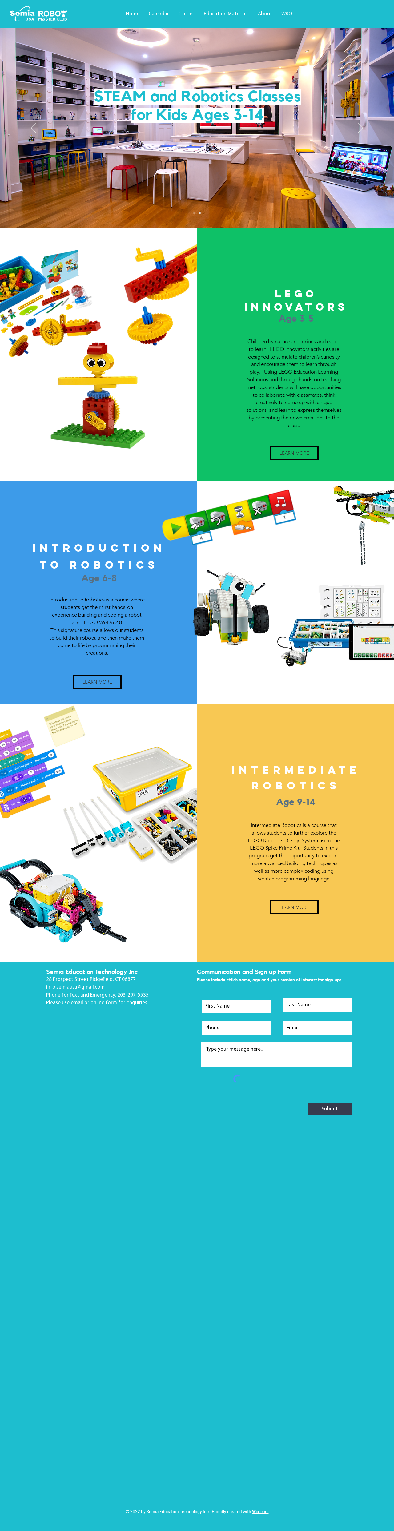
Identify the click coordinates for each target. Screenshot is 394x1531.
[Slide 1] (194, 213)
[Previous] (33, 128)
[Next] (360, 128)
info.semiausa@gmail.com (75, 987)
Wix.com (260, 1511)
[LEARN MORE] (294, 453)
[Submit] (330, 1109)
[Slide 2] (200, 213)
